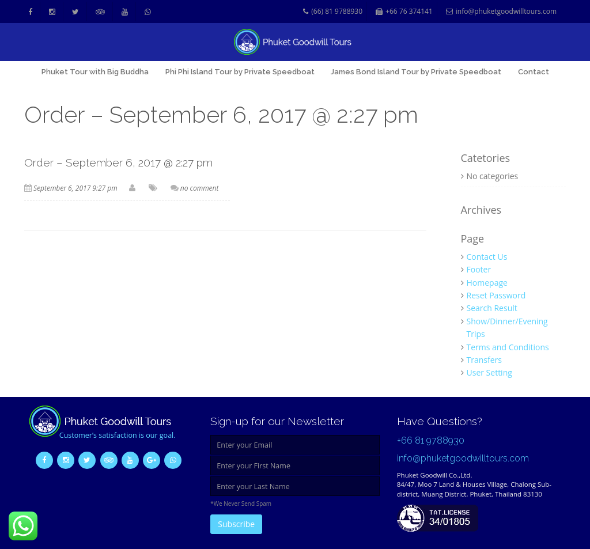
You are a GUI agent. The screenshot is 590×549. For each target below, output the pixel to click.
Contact (533, 71)
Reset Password (496, 295)
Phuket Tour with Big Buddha (95, 71)
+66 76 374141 (404, 11)
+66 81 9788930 (430, 440)
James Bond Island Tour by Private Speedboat (416, 71)
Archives (481, 210)
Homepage (487, 282)
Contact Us (487, 256)
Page (473, 239)
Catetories (485, 158)
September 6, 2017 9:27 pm (75, 188)
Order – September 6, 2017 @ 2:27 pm (118, 162)
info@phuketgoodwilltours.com (501, 11)
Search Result (492, 307)
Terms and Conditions (508, 347)
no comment (199, 188)
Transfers (484, 359)
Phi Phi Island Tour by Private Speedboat (240, 71)
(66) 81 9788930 (332, 11)
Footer (479, 269)
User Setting (489, 372)
